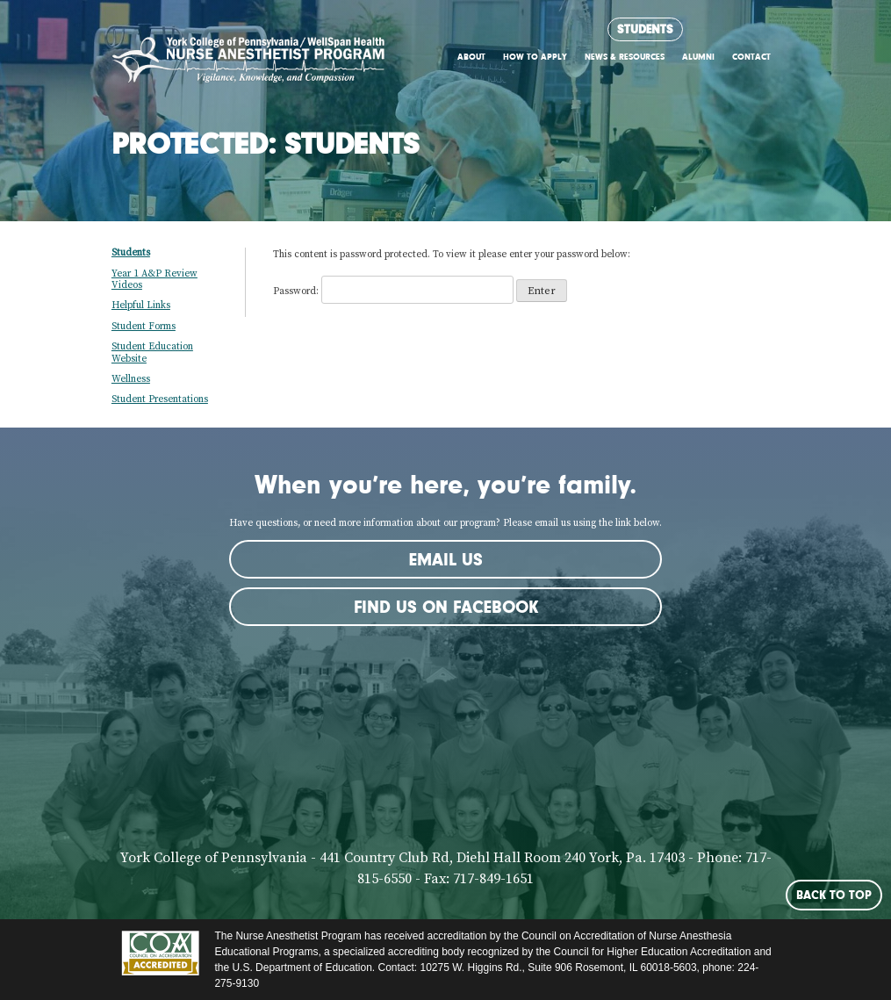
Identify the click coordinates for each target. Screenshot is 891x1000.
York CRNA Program (248, 64)
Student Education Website (152, 352)
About (471, 56)
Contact (751, 56)
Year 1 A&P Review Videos (154, 279)
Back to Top (834, 895)
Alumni (698, 56)
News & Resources (625, 56)
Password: (393, 291)
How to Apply (535, 56)
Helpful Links (140, 305)
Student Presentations (159, 399)
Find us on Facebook (446, 606)
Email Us (446, 559)
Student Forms (143, 326)
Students (645, 29)
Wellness (130, 379)
